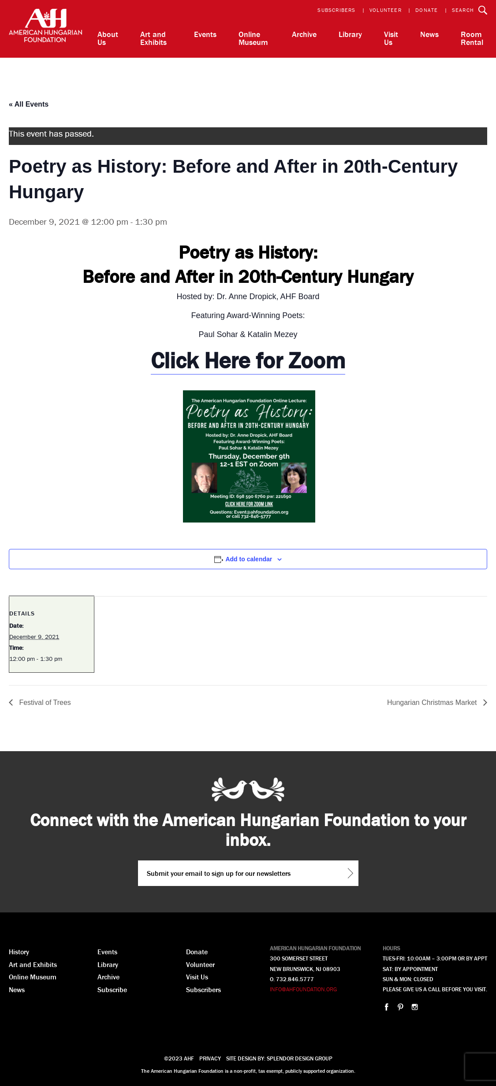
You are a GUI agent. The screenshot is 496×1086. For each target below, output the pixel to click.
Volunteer (385, 10)
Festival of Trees (44, 702)
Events (205, 34)
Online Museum (253, 38)
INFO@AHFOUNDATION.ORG (303, 989)
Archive (304, 34)
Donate (426, 10)
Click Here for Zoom (248, 360)
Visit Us (391, 38)
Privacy (210, 1058)
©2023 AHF (179, 1058)
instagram (414, 1007)
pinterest (400, 1007)
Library (350, 34)
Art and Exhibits (153, 38)
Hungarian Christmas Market (433, 702)
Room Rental (472, 38)
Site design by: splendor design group (279, 1058)
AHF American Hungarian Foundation (45, 29)
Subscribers (336, 10)
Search (463, 10)
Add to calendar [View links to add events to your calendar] (248, 559)
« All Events (28, 104)
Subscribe (112, 989)
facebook (386, 1007)
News (429, 34)
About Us (107, 38)
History (19, 951)
